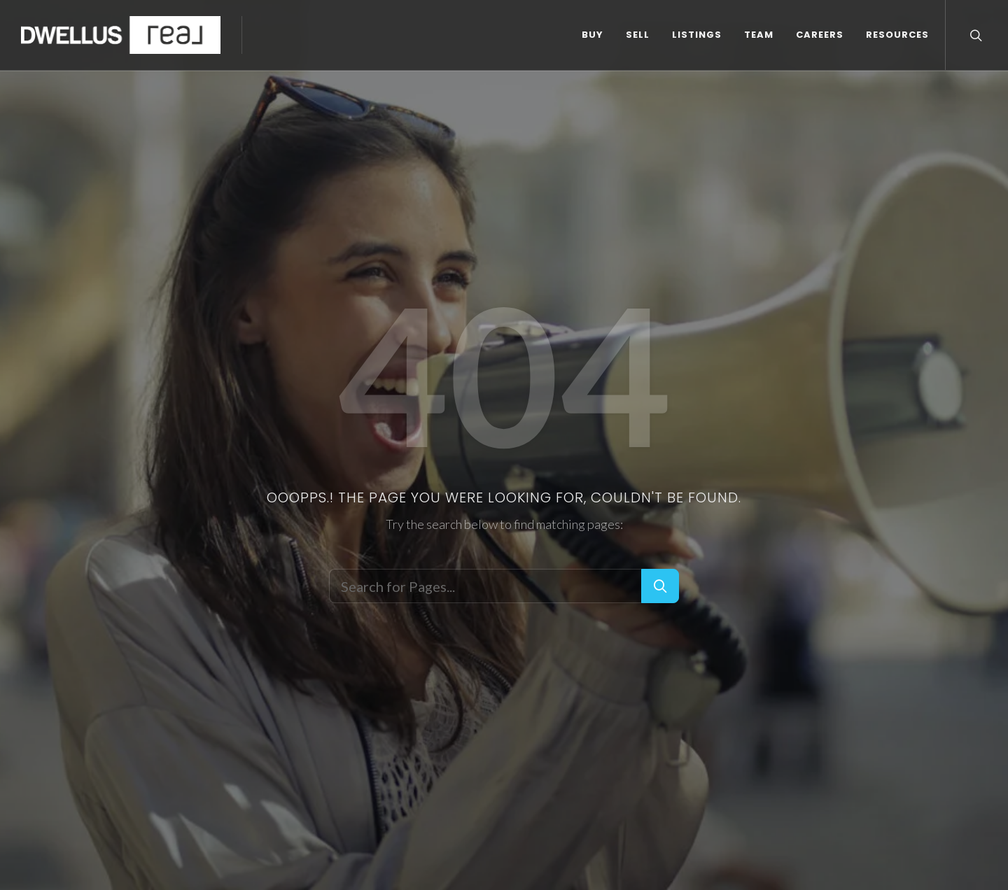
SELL (638, 34)
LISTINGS (697, 34)
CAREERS (820, 34)
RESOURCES (897, 34)
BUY (592, 34)
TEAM (759, 34)
